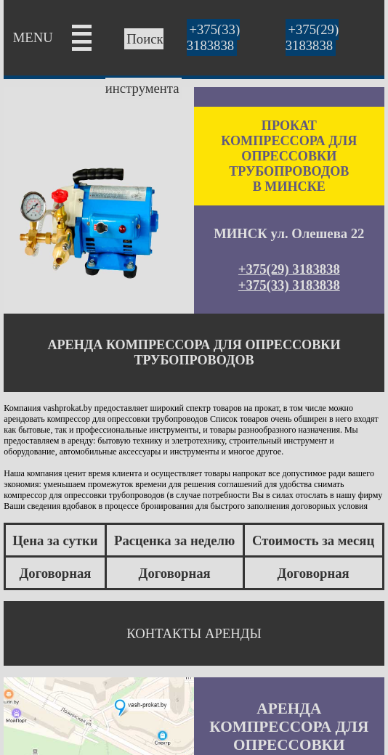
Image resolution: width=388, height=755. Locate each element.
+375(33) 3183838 (213, 37)
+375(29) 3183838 (312, 37)
